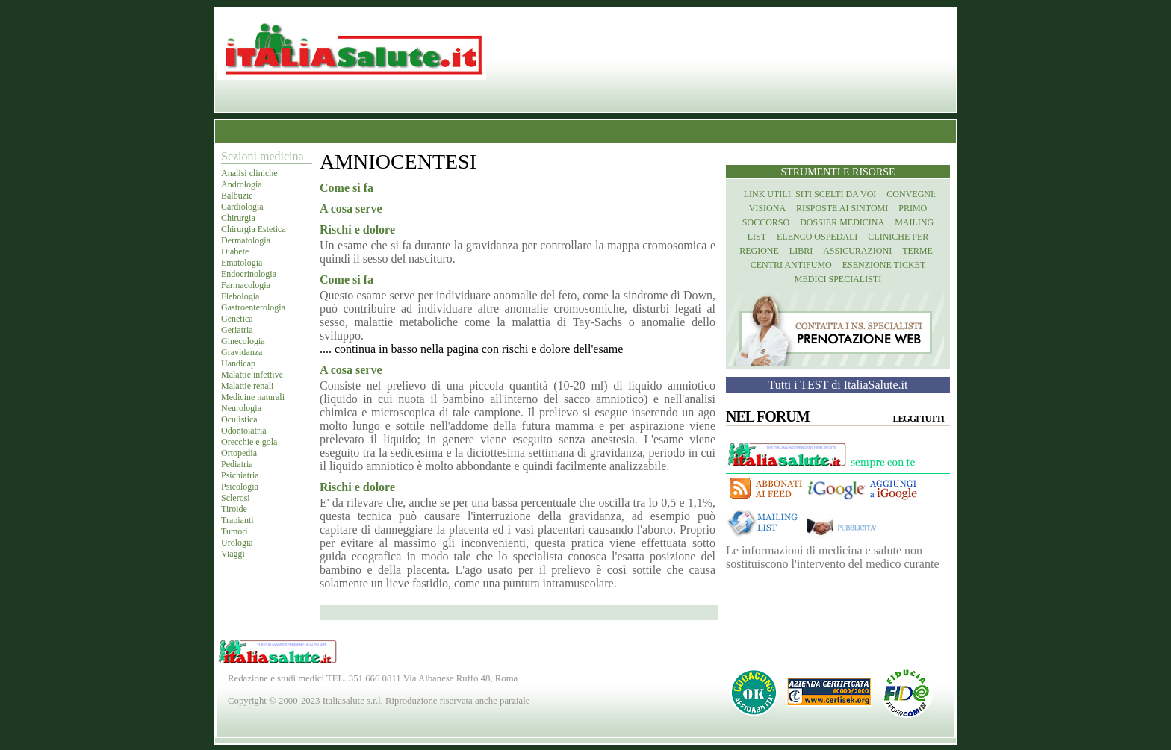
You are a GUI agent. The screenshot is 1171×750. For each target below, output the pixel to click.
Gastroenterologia (253, 307)
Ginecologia (243, 341)
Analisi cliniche (249, 173)
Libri (801, 251)
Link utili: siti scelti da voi (810, 194)
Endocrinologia (248, 274)
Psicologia (239, 486)
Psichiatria (240, 475)
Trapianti (237, 520)
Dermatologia (245, 240)
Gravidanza (241, 352)
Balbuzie (237, 195)
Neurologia (241, 408)
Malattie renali (247, 386)
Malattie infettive (252, 374)
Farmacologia (245, 285)
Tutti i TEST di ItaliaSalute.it (838, 384)
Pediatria (237, 464)
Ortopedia (239, 453)
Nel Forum (768, 416)
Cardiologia (242, 206)
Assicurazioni (857, 251)
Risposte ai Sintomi (842, 208)
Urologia (237, 542)
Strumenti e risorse (837, 172)
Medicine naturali (253, 397)
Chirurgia (238, 218)
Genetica (237, 318)
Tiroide (234, 509)
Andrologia (241, 184)
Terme (917, 251)
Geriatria (237, 330)
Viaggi (233, 554)
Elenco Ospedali (817, 236)
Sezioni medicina (262, 156)
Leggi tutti (918, 418)
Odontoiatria (244, 430)
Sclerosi (235, 498)
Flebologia (240, 296)
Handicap (238, 363)
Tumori (234, 531)
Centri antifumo (791, 265)
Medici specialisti (838, 279)
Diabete (235, 251)
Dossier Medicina (842, 222)
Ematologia (241, 262)
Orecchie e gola (249, 442)
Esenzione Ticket (883, 265)
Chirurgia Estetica (253, 229)
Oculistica (239, 419)
